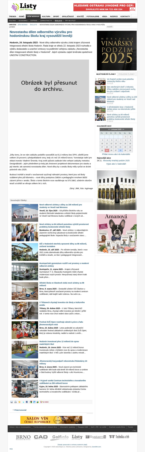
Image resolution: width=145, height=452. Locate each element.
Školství (33, 24)
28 (120, 150)
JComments (90, 413)
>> (123, 129)
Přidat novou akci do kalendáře (116, 154)
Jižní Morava (22, 24)
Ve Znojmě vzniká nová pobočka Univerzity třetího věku (120, 80)
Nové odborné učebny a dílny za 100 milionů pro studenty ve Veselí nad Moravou (122, 99)
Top (134, 430)
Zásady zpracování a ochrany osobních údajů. (72, 444)
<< (109, 129)
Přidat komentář (20, 410)
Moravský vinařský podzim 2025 (116, 161)
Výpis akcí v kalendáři (116, 164)
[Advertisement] (51, 132)
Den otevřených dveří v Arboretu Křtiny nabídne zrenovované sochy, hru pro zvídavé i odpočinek (121, 89)
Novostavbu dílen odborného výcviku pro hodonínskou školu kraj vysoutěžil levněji (41, 34)
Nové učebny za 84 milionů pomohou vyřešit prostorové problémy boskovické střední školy (121, 117)
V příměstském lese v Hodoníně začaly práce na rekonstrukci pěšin (121, 108)
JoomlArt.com (96, 447)
